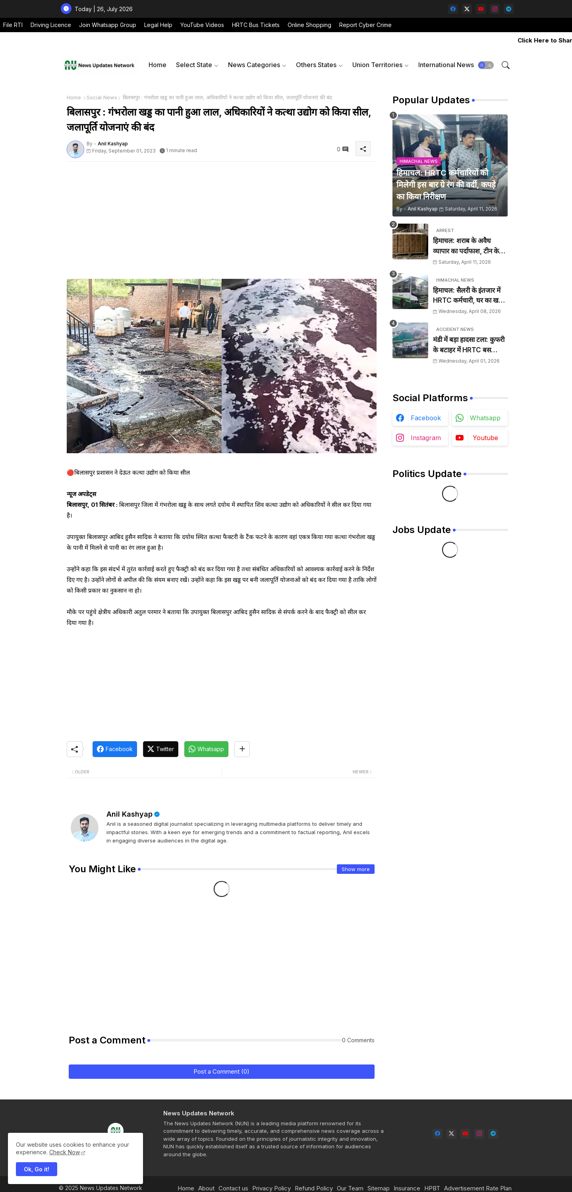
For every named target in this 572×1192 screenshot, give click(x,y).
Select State (194, 65)
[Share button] (242, 749)
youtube (485, 438)
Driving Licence (51, 24)
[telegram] (509, 9)
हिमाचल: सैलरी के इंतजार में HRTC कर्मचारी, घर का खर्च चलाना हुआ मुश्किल (468, 296)
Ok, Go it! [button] (36, 1169)
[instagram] (495, 9)
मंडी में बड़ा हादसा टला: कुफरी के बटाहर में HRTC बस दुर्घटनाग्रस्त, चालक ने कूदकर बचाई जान (468, 345)
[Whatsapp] (206, 749)
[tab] (157, 65)
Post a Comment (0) (221, 1071)
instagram (426, 438)
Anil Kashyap (129, 814)
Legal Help (158, 24)
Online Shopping (309, 24)
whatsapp (485, 418)
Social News (102, 97)
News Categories (254, 65)
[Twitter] (160, 749)
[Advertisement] (222, 223)
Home (157, 65)
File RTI (13, 24)
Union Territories (377, 65)
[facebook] (453, 9)
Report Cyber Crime (365, 24)
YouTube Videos (202, 24)
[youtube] (481, 9)
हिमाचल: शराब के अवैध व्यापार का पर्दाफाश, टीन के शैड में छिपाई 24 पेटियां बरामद (470, 246)
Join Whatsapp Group (107, 24)
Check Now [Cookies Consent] (64, 1152)
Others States (316, 65)
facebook (426, 418)
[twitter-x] (467, 9)
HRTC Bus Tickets (256, 24)
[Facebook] (115, 749)
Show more (356, 869)
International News (446, 65)
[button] (486, 65)
